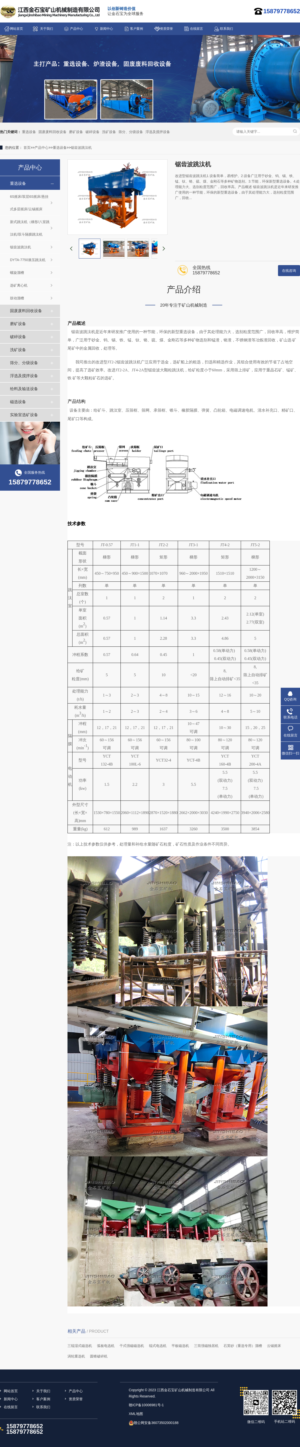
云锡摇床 (274, 1346)
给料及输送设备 (24, 389)
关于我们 (46, 29)
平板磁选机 (180, 1346)
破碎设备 (93, 132)
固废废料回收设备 (52, 132)
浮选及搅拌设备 (158, 132)
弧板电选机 (105, 1346)
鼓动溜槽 (17, 298)
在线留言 (196, 29)
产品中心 (76, 29)
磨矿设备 (76, 132)
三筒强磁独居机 (206, 1346)
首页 (27, 148)
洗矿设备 (109, 132)
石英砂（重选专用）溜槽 (243, 1346)
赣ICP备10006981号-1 (146, 1405)
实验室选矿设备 (24, 415)
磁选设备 (18, 402)
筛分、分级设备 (130, 132)
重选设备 (29, 132)
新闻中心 (106, 29)
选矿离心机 (19, 285)
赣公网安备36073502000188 (156, 1423)
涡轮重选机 (76, 1356)
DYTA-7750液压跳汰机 (28, 260)
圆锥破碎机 (99, 1356)
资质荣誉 (166, 29)
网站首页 (16, 29)
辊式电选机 (157, 1346)
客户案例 (136, 29)
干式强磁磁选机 (132, 1346)
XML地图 (136, 1414)
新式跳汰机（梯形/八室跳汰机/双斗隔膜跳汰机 (30, 228)
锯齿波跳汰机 (81, 148)
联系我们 (226, 29)
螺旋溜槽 (17, 273)
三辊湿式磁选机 (80, 1346)
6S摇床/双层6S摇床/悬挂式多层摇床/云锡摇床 (29, 203)
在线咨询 (289, 271)
